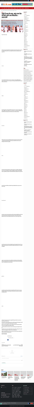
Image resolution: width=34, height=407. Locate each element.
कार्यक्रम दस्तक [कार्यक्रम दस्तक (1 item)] (31, 75)
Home (6, 0)
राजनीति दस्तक (11, 8)
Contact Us (8, 0)
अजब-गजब (25, 16)
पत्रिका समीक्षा (25, 27)
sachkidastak (9, 335)
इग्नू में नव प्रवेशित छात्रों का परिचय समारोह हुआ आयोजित (28, 65)
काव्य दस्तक (20, 8)
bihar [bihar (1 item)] (12, 387)
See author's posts (10, 337)
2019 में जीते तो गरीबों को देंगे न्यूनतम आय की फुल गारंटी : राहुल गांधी (17, 345)
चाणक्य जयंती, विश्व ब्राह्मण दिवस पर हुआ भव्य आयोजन (28, 54)
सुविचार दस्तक (25, 112)
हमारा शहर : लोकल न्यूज (26, 45)
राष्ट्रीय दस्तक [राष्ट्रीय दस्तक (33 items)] (13, 395)
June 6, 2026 (3, 378)
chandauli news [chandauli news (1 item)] (25, 71)
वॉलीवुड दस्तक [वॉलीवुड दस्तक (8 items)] (31, 79)
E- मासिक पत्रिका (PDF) (26, 8)
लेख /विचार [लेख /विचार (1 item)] (25, 79)
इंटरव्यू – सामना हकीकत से (26, 20)
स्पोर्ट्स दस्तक (25, 44)
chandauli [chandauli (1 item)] (15, 387)
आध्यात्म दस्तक (25, 19)
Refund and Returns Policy (4, 403)
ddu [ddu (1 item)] (28, 71)
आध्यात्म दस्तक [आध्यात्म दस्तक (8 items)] (28, 75)
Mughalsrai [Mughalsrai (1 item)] (29, 72)
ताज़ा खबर (5, 8)
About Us (11, 0)
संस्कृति (24, 108)
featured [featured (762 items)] (31, 71)
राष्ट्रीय (6, 8)
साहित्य (17, 8)
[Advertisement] (12, 42)
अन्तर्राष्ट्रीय (9, 8)
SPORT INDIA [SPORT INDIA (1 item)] (13, 391)
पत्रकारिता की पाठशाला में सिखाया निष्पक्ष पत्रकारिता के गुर (28, 134)
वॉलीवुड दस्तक (15, 8)
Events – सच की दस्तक (26, 15)
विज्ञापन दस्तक (25, 104)
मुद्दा (24, 28)
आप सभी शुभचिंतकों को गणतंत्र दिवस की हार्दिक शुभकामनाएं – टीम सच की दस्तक (7, 345)
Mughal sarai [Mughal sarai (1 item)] (25, 72)
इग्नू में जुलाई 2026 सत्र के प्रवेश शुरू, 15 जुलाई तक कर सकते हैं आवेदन (27, 62)
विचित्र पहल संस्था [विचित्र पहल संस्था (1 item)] (28, 79)
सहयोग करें (23, 8)
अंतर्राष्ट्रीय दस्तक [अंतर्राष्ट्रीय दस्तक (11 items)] (25, 75)
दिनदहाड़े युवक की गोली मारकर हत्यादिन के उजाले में (28, 51)
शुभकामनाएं (25, 36)
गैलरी (24, 24)
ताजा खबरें (4, 342)
